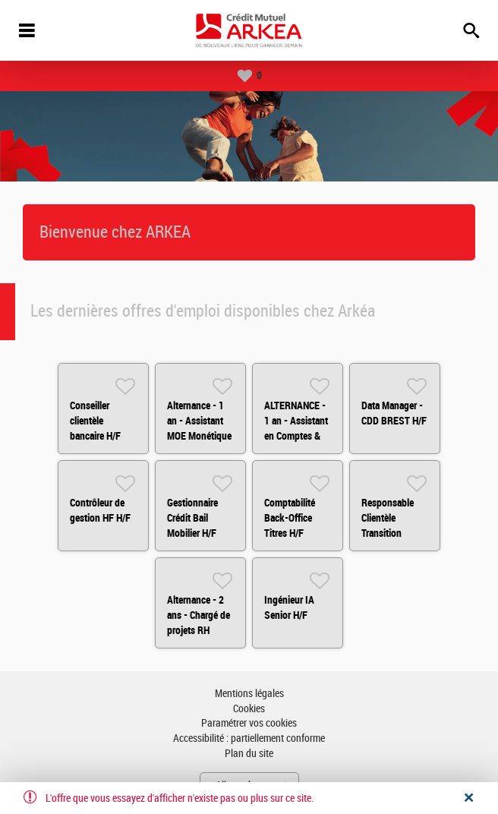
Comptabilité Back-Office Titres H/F (289, 518)
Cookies (249, 708)
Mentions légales (249, 693)
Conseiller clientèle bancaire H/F (95, 420)
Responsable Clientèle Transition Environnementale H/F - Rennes (397, 533)
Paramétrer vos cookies (249, 723)
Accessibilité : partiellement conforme (249, 738)
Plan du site (249, 753)
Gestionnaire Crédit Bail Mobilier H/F (192, 518)
